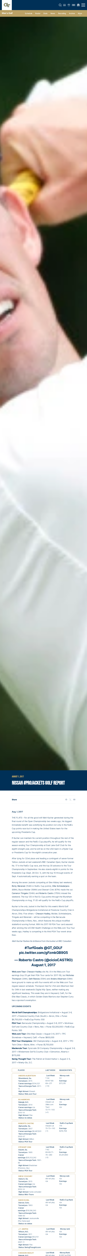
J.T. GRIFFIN (23, 1229)
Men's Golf (7, 13)
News (53, 13)
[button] (60, 5)
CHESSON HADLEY (26, 1253)
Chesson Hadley (43, 913)
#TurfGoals (34, 948)
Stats (45, 13)
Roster (37, 13)
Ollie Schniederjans (60, 886)
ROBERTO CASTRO (26, 1123)
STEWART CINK (24, 1147)
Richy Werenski (19, 886)
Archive (72, 13)
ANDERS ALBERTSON (27, 1076)
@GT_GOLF (53, 948)
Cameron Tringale (20, 893)
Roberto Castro (46, 893)
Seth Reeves (34, 978)
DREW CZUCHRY (25, 1176)
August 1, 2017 (43, 965)
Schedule (28, 13)
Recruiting (62, 13)
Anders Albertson (58, 978)
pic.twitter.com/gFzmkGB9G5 (43, 953)
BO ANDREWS (24, 1099)
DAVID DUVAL (23, 1200)
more (80, 13)
